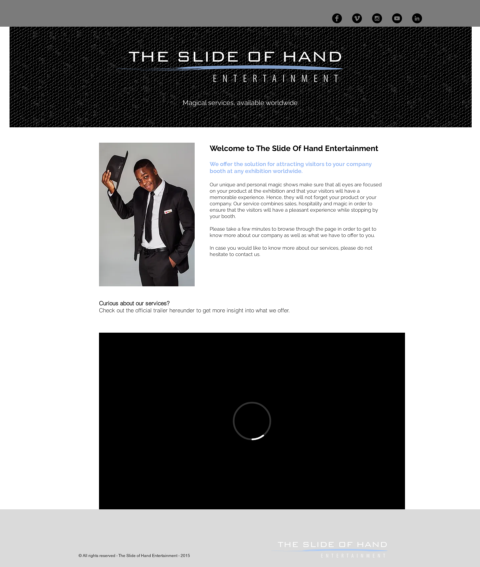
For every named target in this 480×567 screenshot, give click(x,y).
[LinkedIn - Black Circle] (417, 18)
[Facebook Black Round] (337, 18)
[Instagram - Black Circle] (377, 18)
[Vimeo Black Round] (357, 18)
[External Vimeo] (252, 421)
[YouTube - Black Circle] (397, 18)
